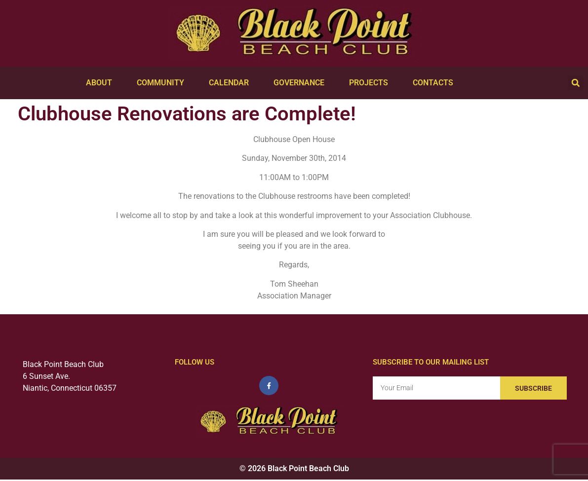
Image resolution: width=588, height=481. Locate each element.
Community (163, 83)
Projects (371, 83)
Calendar (231, 83)
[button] (575, 82)
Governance (301, 83)
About (101, 83)
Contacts (435, 83)
